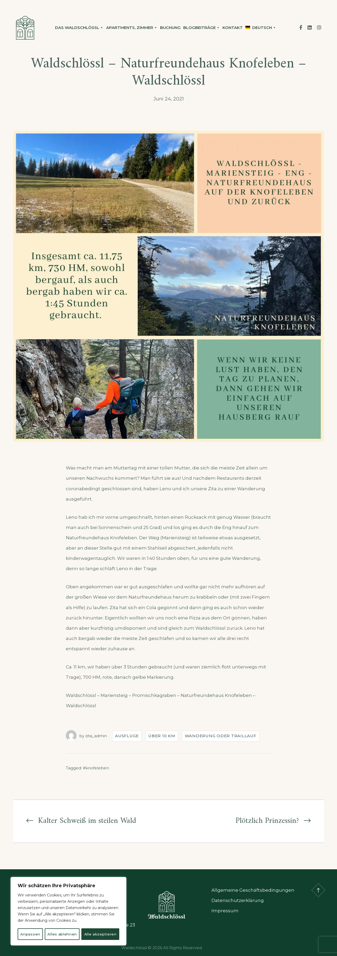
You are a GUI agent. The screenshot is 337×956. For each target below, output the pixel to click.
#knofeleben (96, 767)
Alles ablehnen (90, 922)
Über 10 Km (161, 735)
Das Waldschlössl (79, 27)
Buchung (170, 27)
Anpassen (39, 922)
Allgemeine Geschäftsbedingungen (252, 890)
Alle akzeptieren (68, 934)
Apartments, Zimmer (131, 27)
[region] (68, 905)
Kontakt (232, 27)
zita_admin (96, 735)
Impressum (225, 910)
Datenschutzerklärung (237, 900)
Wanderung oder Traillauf (220, 735)
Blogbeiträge (201, 27)
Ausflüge (127, 735)
